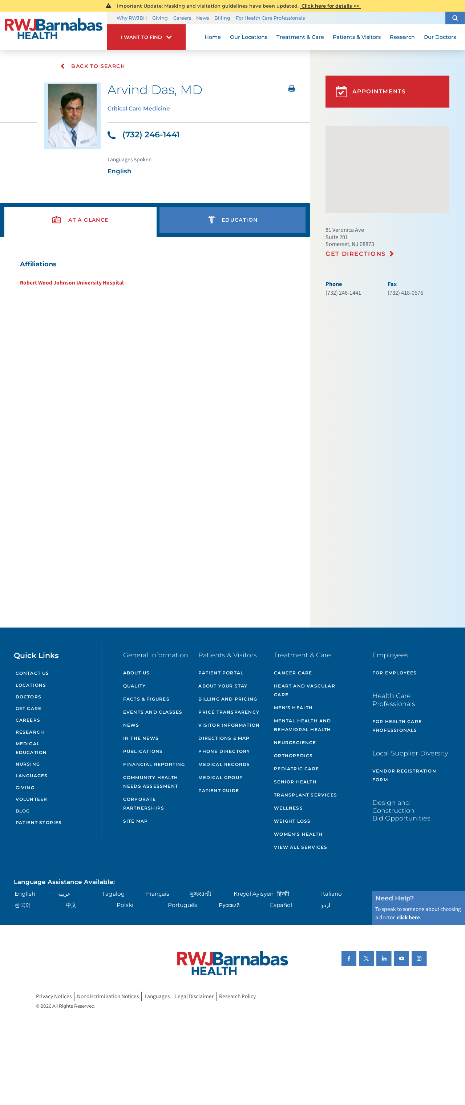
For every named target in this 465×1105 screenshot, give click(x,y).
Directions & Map (224, 738)
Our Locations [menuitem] (248, 37)
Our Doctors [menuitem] (440, 37)
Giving (160, 18)
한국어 (23, 905)
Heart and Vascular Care (304, 690)
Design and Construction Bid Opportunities (401, 810)
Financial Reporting (154, 764)
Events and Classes (153, 712)
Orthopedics (293, 755)
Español (281, 905)
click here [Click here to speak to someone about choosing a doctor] (408, 917)
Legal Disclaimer (194, 996)
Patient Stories (39, 822)
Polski (125, 905)
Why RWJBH (132, 18)
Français (157, 893)
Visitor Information (229, 725)
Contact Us (32, 673)
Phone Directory (224, 751)
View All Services (300, 847)
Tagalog (113, 893)
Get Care (29, 708)
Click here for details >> (330, 6)
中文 (71, 905)
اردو (325, 905)
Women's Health (298, 834)
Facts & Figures (146, 699)
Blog (23, 811)
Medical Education (31, 748)
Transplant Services (305, 795)
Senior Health (295, 782)
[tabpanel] (155, 273)
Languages (32, 775)
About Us (136, 672)
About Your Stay (222, 686)
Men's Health (293, 707)
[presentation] (80, 220)
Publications (143, 751)
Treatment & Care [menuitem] (300, 37)
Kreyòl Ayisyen (254, 893)
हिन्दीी (283, 893)
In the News (141, 738)
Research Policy (237, 996)
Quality (134, 686)
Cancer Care (293, 672)
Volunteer (32, 799)
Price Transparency (228, 712)
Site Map (135, 821)
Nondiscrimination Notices (108, 996)
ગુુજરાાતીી (200, 893)
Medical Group (220, 777)
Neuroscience (295, 742)
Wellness (288, 808)
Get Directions (356, 253)
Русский (229, 905)
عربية (64, 893)
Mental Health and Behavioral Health (302, 725)
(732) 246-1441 (143, 135)
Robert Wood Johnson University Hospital (72, 283)
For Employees (394, 672)
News (202, 18)
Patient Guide (218, 790)
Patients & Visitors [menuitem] (357, 37)
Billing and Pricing (227, 699)
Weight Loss (292, 821)
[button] (455, 18)
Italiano (331, 893)
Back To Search (92, 66)
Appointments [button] (371, 91)
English (25, 893)
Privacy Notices (54, 996)
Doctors (28, 696)
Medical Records (224, 764)
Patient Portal (220, 672)
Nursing (28, 764)
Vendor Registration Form (404, 775)
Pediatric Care (296, 768)
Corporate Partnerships (143, 804)
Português (182, 905)
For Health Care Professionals (270, 18)
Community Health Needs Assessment (150, 782)
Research (30, 732)
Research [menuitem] (402, 37)
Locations (31, 685)
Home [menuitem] (213, 37)
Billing (222, 18)
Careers (182, 18)
